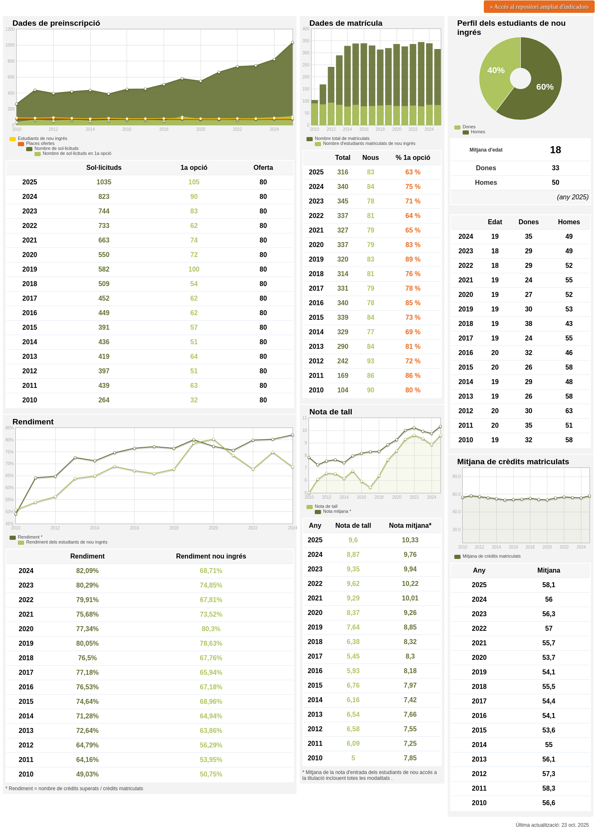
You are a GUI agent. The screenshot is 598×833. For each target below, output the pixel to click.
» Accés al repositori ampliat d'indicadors (539, 6)
